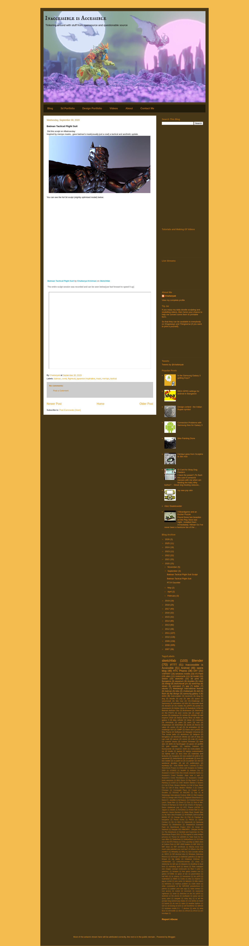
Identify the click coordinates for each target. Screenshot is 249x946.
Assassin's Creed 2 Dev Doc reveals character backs (181, 773)
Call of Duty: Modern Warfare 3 (181, 788)
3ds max (179, 701)
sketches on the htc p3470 (190, 893)
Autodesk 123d (194, 708)
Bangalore (166, 681)
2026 (167, 539)
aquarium (179, 681)
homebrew (186, 876)
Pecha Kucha (179, 820)
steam (164, 686)
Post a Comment (60, 390)
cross (197, 862)
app (187, 686)
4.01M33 (173, 770)
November (173, 567)
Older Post (146, 403)
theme (197, 725)
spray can (196, 896)
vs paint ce (178, 761)
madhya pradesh (181, 884)
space (197, 698)
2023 (167, 551)
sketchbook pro (181, 683)
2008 (167, 645)
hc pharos (175, 876)
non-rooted (187, 756)
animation (177, 703)
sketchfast (179, 725)
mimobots (169, 722)
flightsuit (72, 378)
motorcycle (180, 676)
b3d (186, 703)
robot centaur (195, 889)
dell (198, 691)
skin (188, 698)
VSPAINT (166, 673)
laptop (179, 751)
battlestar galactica (188, 857)
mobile (180, 706)
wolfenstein (194, 763)
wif (180, 727)
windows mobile (182, 673)
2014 (167, 621)
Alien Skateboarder (173, 506)
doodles (191, 681)
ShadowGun (177, 824)
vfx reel (175, 903)
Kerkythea (182, 810)
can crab (165, 739)
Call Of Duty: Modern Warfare (175, 785)
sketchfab (169, 660)
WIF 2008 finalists (183, 844)
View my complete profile (173, 300)
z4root (195, 911)
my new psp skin (185, 490)
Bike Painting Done (186, 438)
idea (189, 879)
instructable (195, 749)
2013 (167, 625)
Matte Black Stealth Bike (193, 812)
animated (176, 686)
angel (197, 713)
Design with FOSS (175, 797)
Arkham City (195, 770)
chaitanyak (188, 691)
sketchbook (177, 758)
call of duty (195, 737)
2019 (167, 600)
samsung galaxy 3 (191, 693)
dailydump (165, 864)
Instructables (176, 696)
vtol (198, 761)
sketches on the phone (170, 896)
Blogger (171, 937)
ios (163, 751)
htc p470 (197, 876)
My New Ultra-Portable (173, 815)
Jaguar (164, 810)
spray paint (166, 898)
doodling (194, 864)
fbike (198, 718)
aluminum (185, 734)
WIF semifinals (179, 847)
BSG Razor (181, 780)
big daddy (176, 859)
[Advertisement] (182, 177)
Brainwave (187, 710)
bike (177, 691)
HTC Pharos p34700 (191, 807)
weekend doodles (169, 763)
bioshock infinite (180, 737)
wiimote (200, 906)
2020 (167, 563)
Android (185, 668)
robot (200, 681)
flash (164, 693)
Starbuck (165, 829)
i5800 (175, 879)
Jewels (172, 810)
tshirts (194, 901)
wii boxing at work (174, 906)
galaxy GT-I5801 (168, 874)
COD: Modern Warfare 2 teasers (191, 783)
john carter (179, 881)
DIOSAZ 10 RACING (181, 793)
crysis (200, 739)
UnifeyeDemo (189, 839)
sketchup (196, 683)
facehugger (181, 744)
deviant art (169, 706)
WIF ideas (166, 847)
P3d (189, 817)
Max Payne (166, 732)
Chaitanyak (170, 296)
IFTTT (173, 664)
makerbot (199, 720)
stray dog (188, 898)
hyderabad (166, 879)
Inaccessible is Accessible (75, 18)
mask (98, 378)
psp (180, 698)
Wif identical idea (178, 854)
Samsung (166, 703)
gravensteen (195, 874)
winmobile (171, 911)
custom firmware (188, 741)
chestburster (166, 862)
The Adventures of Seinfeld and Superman (181, 832)
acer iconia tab (184, 713)
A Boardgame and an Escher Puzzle (187, 513)
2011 (167, 633)
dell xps (175, 864)
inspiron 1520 (181, 749)
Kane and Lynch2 (192, 729)
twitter (196, 686)
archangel (174, 857)
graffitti (200, 744)
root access (166, 891)
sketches (179, 678)
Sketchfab (105, 281)
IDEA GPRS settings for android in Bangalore (188, 392)
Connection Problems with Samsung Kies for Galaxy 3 (189, 423)
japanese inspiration (86, 378)
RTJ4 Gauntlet (173, 582)
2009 (167, 641)
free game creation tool (191, 871)
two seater (166, 761)
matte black (195, 884)
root (197, 722)
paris (189, 722)
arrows (164, 715)
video (183, 903)
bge (199, 857)
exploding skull (174, 866)
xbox (180, 911)
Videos (114, 108)
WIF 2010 (197, 844)
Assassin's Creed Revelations (173, 778)
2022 (167, 555)
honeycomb (166, 749)
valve (164, 727)
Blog (50, 108)
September (173, 571)
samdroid (165, 758)
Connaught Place (180, 790)
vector (172, 727)
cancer (175, 739)
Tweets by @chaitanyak (173, 364)
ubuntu (165, 688)
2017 (167, 609)
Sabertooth (189, 822)
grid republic (172, 746)
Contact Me (147, 108)
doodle (172, 698)
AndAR (183, 770)
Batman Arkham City (170, 710)
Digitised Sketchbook (193, 797)
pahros (164, 889)
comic (184, 739)
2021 (167, 559)
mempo (105, 378)
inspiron (197, 879)
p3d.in (197, 756)
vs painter (190, 761)
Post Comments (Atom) (70, 410)
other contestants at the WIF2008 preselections (181, 886)
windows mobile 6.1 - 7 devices (177, 908)
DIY (196, 670)
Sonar (197, 827)
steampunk (166, 708)
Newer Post (54, 403)
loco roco (183, 753)
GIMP (179, 729)
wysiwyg (165, 765)
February (172, 596)
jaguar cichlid (167, 881)
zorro (164, 696)
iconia (182, 879)
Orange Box (179, 817)
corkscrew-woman (183, 862)
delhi (171, 744)
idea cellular (178, 720)
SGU (179, 822)
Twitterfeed (176, 839)
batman (57, 378)
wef (163, 906)
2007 (167, 649)
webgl (167, 683)
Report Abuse (170, 919)
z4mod (187, 911)
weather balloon (195, 903)
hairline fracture (191, 746)
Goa (188, 802)
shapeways (166, 725)
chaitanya (175, 715)
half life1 (165, 876)
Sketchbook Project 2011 (180, 827)
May (170, 587)
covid (64, 378)
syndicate (190, 758)
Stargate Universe (192, 732)
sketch (165, 678)
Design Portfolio (92, 108)
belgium (196, 734)
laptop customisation (194, 751)
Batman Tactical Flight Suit (60, 281)
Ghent (181, 802)
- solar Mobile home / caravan (184, 765)
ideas (189, 720)
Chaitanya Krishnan (87, 281)
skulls (189, 725)
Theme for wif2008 (179, 837)
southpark (186, 896)
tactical (113, 378)
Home (100, 403)
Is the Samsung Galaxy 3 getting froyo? (188, 376)
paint (180, 722)
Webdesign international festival (188, 688)
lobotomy (168, 884)
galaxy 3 (165, 720)
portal (197, 706)
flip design (174, 693)
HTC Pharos (180, 670)
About (129, 108)
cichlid (184, 715)
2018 (167, 605)
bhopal (164, 859)
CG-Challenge (194, 701)
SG (172, 822)
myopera (175, 756)
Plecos (191, 820)
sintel (174, 893)
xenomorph (166, 701)
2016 (167, 613)
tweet (201, 901)
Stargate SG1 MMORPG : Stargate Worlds (187, 829)
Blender (197, 660)
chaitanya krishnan (192, 859)
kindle (170, 751)
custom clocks (171, 741)
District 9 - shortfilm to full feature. (174, 800)
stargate (177, 898)
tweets (167, 903)
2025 (167, 543)
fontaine (175, 871)
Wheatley (175, 852)
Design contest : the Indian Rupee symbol (189, 408)
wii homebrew (189, 906)
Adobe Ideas (179, 708)
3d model (194, 676)
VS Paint (199, 673)
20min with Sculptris (186, 768)
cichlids (194, 715)
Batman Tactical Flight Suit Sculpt (182, 574)
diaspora (184, 864)
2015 (167, 617)
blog (198, 696)
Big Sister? (192, 780)
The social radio (169, 734)
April (170, 591)
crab (193, 739)
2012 (167, 629)
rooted (177, 891)
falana (186, 866)
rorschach (187, 891)
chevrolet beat (197, 703)
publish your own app (178, 889)
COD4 (173, 783)
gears (191, 744)
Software (178, 732)
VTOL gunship (187, 842)
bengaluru (166, 737)
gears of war (183, 874)
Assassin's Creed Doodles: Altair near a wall (181, 775)
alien (168, 676)
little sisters (199, 881)
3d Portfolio (68, 108)
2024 (167, 547)
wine (194, 908)
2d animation (191, 727)
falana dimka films (184, 718)
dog (163, 698)
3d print (195, 678)
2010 (167, 637)
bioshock (189, 696)
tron (198, 758)
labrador (189, 881)
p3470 (189, 706)
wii (184, 763)
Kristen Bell (193, 810)
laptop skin (170, 753)
